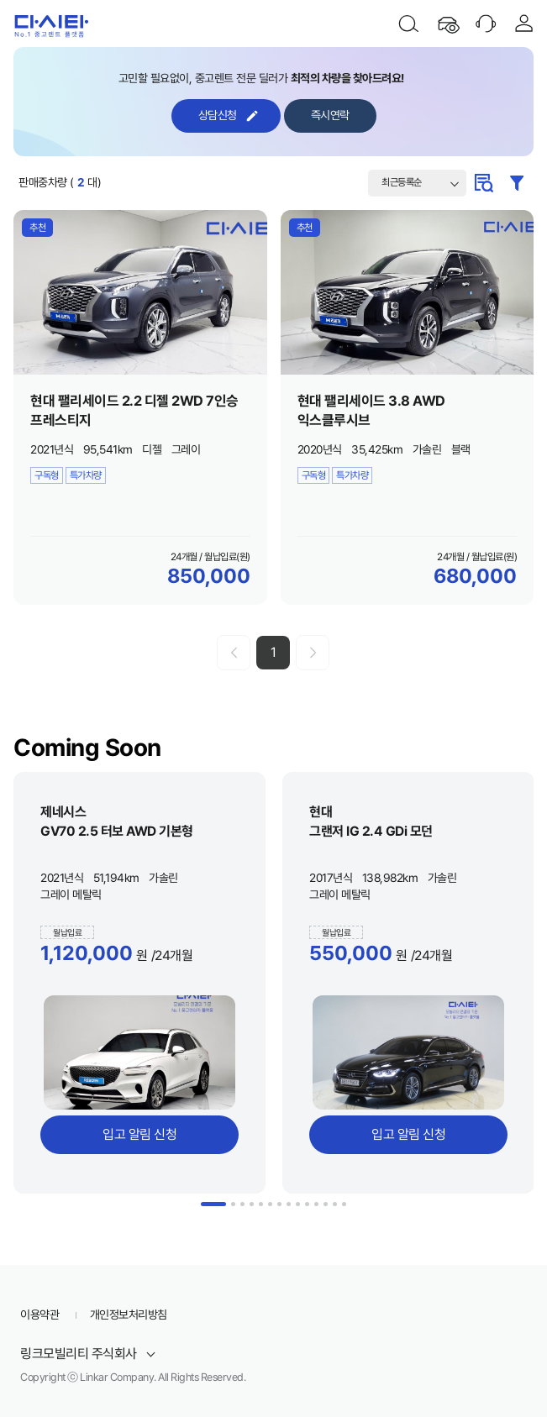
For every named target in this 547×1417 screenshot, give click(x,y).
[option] (139, 983)
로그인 (524, 23)
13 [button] (335, 1204)
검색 (408, 23)
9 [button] (298, 1204)
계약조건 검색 (483, 183)
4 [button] (252, 1204)
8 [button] (289, 1204)
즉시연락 (330, 115)
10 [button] (307, 1204)
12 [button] (325, 1204)
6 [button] (270, 1204)
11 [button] (316, 1204)
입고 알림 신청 (139, 1134)
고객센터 (485, 23)
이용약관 (39, 1314)
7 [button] (279, 1204)
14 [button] (344, 1204)
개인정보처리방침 (128, 1314)
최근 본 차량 (447, 23)
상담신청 (217, 115)
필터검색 (517, 183)
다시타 (48, 23)
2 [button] (233, 1204)
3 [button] (242, 1204)
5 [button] (261, 1204)
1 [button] (213, 1204)
